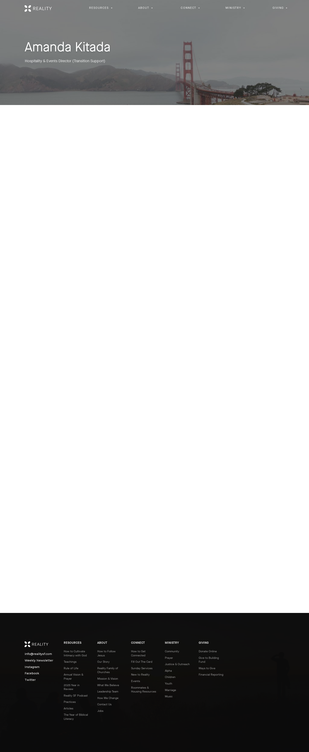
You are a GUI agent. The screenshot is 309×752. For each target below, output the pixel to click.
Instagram (28, 667)
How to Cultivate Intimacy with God (75, 653)
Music (169, 696)
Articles (68, 708)
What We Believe (108, 685)
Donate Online (208, 651)
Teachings (70, 662)
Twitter (28, 680)
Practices (70, 702)
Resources (72, 642)
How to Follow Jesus (106, 653)
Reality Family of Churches (107, 670)
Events (135, 681)
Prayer (169, 658)
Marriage (170, 690)
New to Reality (140, 675)
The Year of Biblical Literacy (76, 717)
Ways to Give (207, 668)
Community (172, 651)
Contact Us (104, 704)
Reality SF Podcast (76, 696)
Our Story (103, 662)
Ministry (172, 642)
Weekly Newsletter (28, 660)
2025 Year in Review (72, 687)
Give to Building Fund (209, 660)
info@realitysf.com (28, 654)
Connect (138, 642)
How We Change (107, 698)
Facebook (28, 673)
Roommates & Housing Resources (143, 690)
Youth (168, 684)
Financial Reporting (211, 675)
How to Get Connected (138, 653)
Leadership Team (107, 691)
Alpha (168, 671)
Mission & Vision (107, 679)
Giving (204, 642)
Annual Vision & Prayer (73, 677)
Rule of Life (71, 668)
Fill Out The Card (141, 662)
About (102, 642)
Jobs (100, 711)
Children (170, 677)
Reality (40, 644)
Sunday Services (141, 668)
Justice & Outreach (177, 664)
